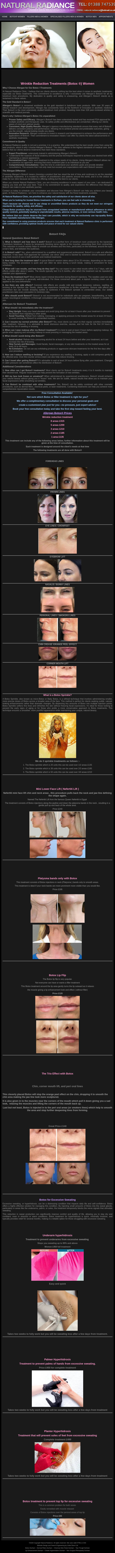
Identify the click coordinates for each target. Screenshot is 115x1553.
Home (4, 17)
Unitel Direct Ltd (72, 1545)
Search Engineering (58, 1545)
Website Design (42, 1545)
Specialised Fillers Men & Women (67, 17)
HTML (79, 1543)
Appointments (106, 17)
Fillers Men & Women (37, 17)
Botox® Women (17, 17)
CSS (84, 1543)
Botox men (91, 17)
